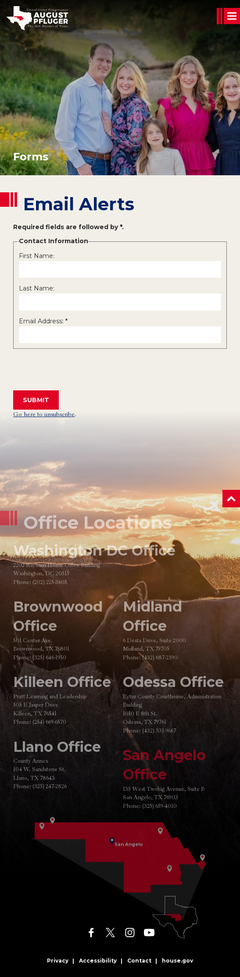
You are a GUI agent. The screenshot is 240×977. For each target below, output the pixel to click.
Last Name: (36, 288)
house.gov (177, 960)
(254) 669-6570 (49, 740)
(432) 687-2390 (160, 676)
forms (30, 156)
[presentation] (80, 370)
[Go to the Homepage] (37, 18)
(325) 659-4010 (159, 824)
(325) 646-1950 (49, 676)
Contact (139, 960)
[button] (231, 498)
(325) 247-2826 (49, 805)
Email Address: (43, 321)
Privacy (57, 960)
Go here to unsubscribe (44, 414)
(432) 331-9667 (159, 749)
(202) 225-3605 (49, 600)
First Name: (36, 256)
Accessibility (98, 960)
